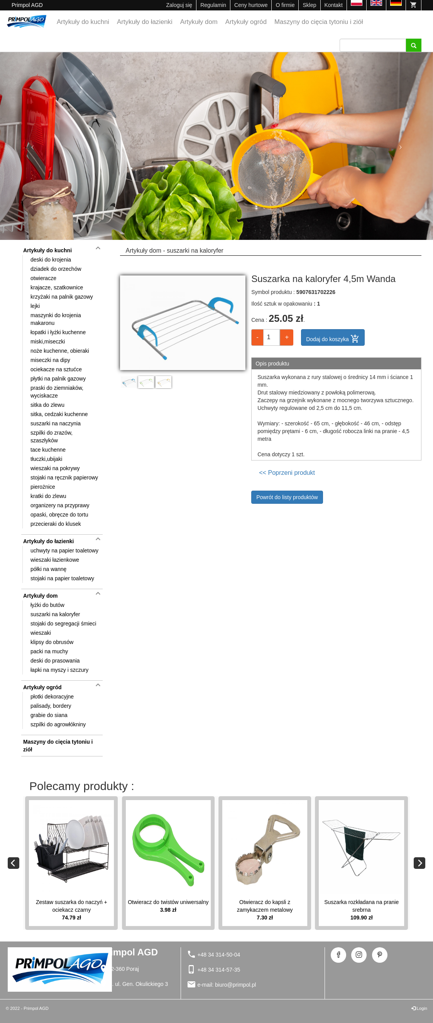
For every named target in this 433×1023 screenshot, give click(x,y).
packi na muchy (49, 651)
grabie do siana (49, 715)
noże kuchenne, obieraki (59, 351)
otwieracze (43, 278)
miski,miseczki (47, 341)
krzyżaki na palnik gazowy (61, 297)
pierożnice (42, 487)
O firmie (285, 5)
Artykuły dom (199, 21)
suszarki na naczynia (55, 423)
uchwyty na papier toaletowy (64, 550)
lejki (35, 306)
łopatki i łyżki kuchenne (58, 332)
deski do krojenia (50, 260)
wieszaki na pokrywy (55, 468)
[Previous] (13, 863)
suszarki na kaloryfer (55, 614)
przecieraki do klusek (55, 524)
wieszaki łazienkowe (54, 560)
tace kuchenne (48, 450)
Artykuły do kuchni (83, 21)
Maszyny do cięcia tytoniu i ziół (318, 21)
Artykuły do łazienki (145, 21)
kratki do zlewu (48, 496)
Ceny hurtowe (250, 5)
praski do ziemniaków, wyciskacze (56, 392)
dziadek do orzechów (55, 269)
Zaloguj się (179, 5)
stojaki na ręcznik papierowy (64, 477)
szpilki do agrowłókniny (58, 724)
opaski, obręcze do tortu (59, 515)
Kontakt (334, 5)
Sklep (309, 5)
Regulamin (213, 5)
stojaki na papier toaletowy (62, 578)
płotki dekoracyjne (52, 696)
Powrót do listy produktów (287, 497)
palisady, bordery (50, 706)
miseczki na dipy (50, 360)
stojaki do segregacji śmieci (63, 623)
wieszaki (40, 633)
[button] (32, 146)
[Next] (419, 863)
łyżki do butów (47, 605)
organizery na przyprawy (60, 505)
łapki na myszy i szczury (59, 670)
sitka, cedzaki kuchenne (59, 414)
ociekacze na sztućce (56, 369)
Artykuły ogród (246, 21)
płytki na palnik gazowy (58, 379)
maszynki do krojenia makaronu (55, 319)
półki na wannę (48, 569)
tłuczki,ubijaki (46, 459)
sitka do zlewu (47, 405)
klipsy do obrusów (51, 642)
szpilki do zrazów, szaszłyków (51, 437)
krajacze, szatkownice (56, 287)
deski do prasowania (55, 661)
